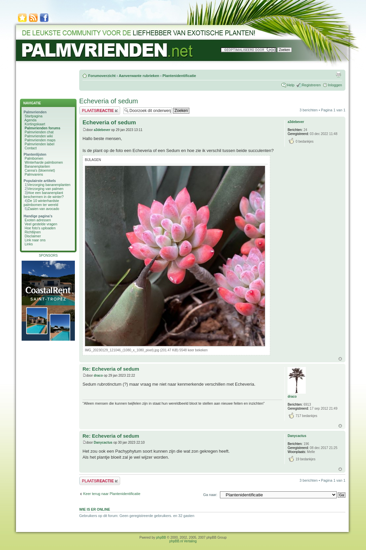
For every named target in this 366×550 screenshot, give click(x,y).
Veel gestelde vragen (41, 224)
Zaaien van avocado (43, 209)
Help (290, 85)
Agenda (30, 120)
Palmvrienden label (39, 144)
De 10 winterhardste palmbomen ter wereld (41, 203)
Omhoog (340, 359)
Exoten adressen (38, 220)
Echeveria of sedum (108, 101)
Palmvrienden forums (42, 128)
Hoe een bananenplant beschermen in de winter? (44, 195)
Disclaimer (33, 236)
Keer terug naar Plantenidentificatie (111, 494)
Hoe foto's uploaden (40, 228)
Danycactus (103, 442)
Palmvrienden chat (39, 132)
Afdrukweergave (338, 74)
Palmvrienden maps (40, 140)
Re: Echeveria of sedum (111, 369)
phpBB (161, 537)
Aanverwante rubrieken (139, 76)
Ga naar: (210, 495)
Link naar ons (35, 240)
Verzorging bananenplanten (49, 185)
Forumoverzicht (102, 76)
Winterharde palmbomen (44, 162)
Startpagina (34, 116)
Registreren (311, 85)
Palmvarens (34, 174)
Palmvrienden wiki (39, 136)
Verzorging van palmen (45, 189)
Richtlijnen (33, 232)
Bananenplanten (37, 166)
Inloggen (335, 85)
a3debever (102, 130)
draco (98, 375)
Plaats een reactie (99, 110)
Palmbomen (34, 158)
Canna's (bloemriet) (40, 170)
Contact (31, 148)
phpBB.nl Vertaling (183, 541)
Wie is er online (94, 509)
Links (29, 244)
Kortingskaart (35, 124)
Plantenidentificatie (179, 76)
